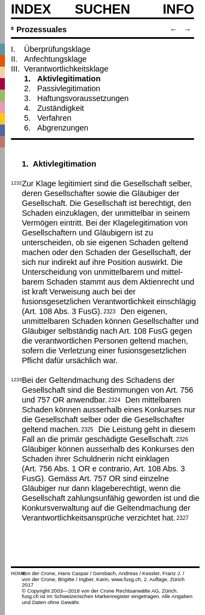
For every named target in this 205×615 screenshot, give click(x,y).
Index (31, 9)
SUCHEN (102, 9)
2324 (114, 399)
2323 (109, 311)
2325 (87, 429)
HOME (18, 573)
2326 (182, 438)
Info (178, 9)
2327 (183, 517)
